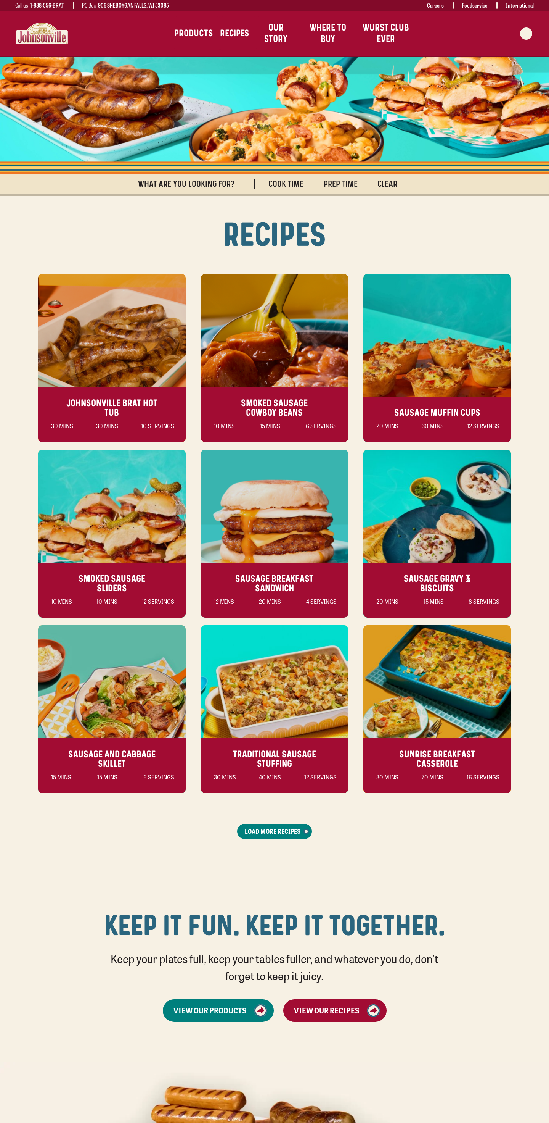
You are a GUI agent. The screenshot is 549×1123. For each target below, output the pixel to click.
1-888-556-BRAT (47, 5)
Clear (390, 184)
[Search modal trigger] (526, 33)
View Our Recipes (337, 1010)
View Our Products (220, 1010)
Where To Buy (328, 33)
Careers (435, 5)
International (520, 5)
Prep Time (344, 184)
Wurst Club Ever (386, 33)
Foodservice (474, 5)
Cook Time (289, 184)
